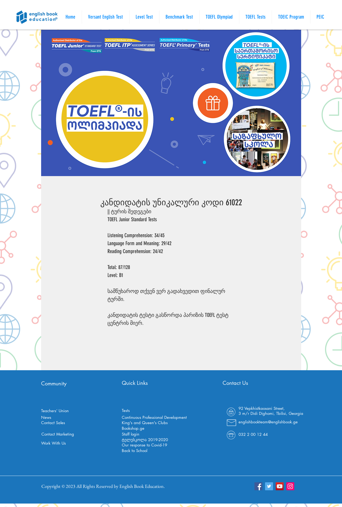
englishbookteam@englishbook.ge (268, 421)
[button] (255, 17)
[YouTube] (280, 486)
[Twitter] (269, 486)
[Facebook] (258, 486)
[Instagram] (290, 486)
